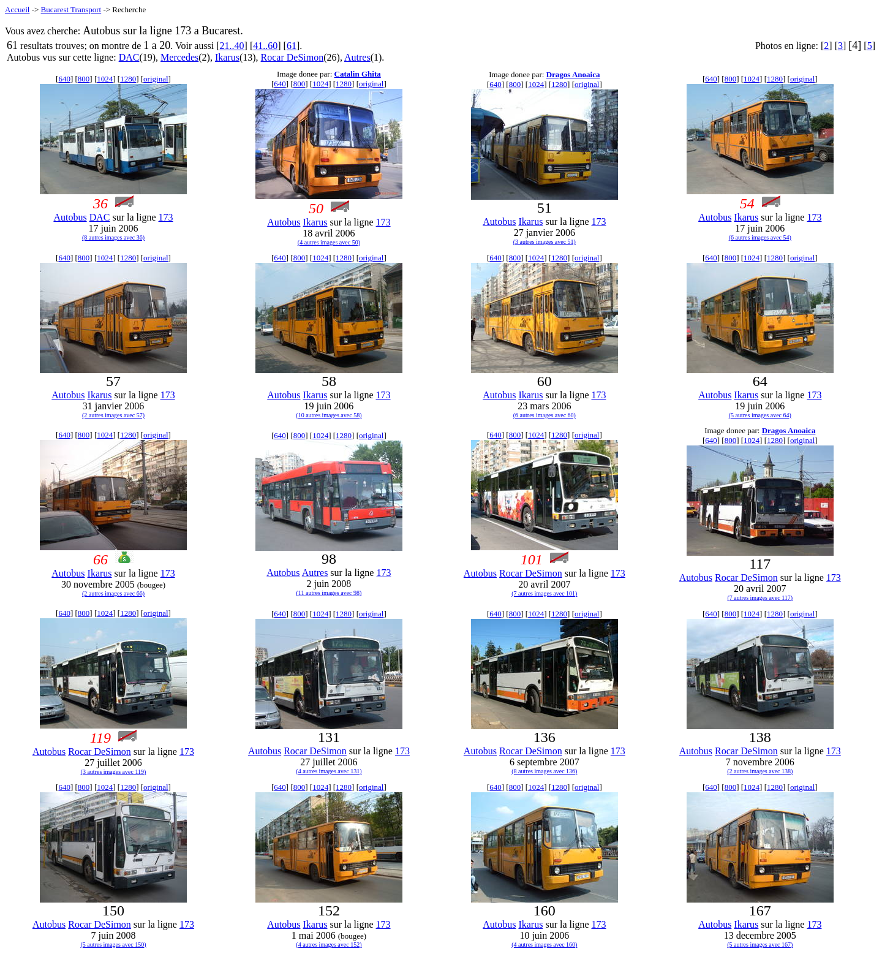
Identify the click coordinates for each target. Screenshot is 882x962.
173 (166, 217)
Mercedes (179, 57)
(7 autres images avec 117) (760, 597)
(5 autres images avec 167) (760, 944)
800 (84, 78)
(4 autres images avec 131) (328, 771)
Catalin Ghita (357, 73)
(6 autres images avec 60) (544, 415)
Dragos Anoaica (573, 74)
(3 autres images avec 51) (544, 241)
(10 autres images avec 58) (328, 415)
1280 (128, 78)
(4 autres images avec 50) (329, 242)
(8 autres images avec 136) (544, 771)
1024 (105, 78)
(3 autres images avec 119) (113, 771)
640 (64, 78)
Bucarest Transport (71, 9)
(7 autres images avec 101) (544, 593)
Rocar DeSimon (292, 57)
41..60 (265, 45)
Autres (357, 57)
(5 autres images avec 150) (113, 944)
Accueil (17, 9)
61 (291, 45)
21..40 (232, 45)
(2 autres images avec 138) (760, 771)
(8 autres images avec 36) (113, 237)
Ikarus (227, 57)
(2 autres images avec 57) (113, 415)
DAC (129, 57)
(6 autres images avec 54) (760, 237)
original (155, 78)
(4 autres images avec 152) (328, 944)
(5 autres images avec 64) (760, 415)
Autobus (69, 217)
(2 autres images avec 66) (113, 593)
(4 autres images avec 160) (544, 944)
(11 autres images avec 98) (329, 592)
